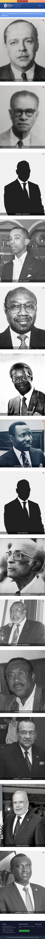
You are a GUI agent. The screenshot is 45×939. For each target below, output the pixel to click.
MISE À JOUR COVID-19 (22, 1)
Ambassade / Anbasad (17, 5)
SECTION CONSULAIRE (24, 930)
